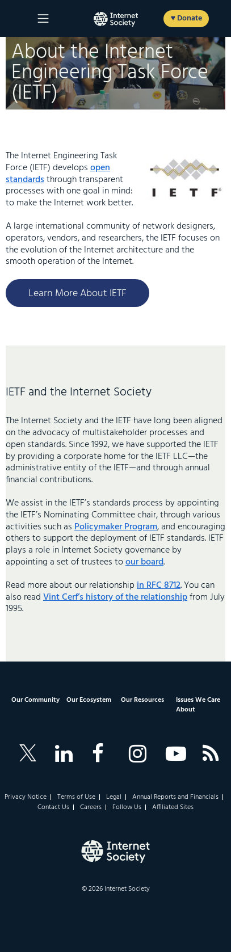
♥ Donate (186, 18)
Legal (113, 797)
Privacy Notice (26, 797)
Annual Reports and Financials (175, 797)
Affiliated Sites (173, 807)
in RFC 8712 (158, 585)
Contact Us (53, 807)
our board (144, 562)
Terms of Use (76, 797)
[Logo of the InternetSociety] (116, 19)
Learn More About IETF (77, 293)
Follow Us (126, 807)
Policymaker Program (115, 527)
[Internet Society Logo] (115, 851)
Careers (91, 807)
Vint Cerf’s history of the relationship (115, 597)
